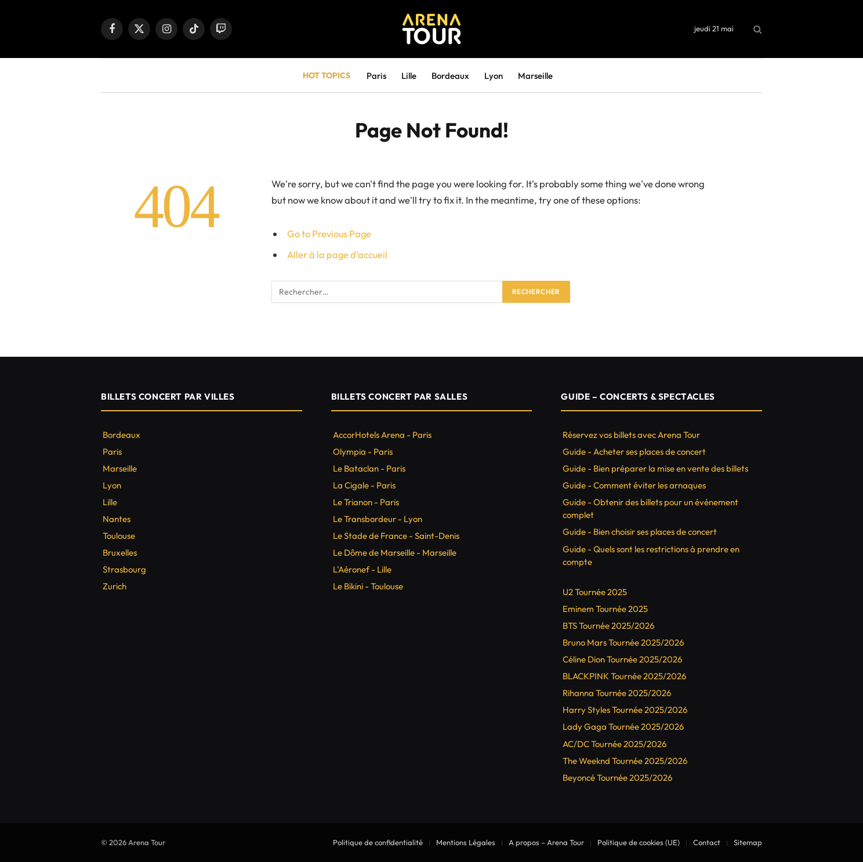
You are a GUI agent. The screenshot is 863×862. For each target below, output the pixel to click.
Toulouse (119, 535)
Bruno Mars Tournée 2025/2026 (623, 642)
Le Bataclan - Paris (369, 468)
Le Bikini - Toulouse (368, 586)
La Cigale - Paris (364, 485)
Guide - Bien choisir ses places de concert (640, 531)
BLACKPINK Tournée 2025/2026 (624, 676)
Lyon (493, 75)
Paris (376, 75)
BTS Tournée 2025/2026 (608, 625)
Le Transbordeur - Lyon (377, 518)
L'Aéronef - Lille (362, 569)
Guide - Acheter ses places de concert (634, 451)
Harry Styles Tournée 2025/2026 (625, 709)
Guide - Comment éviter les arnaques (634, 485)
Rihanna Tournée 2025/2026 (617, 692)
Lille (408, 75)
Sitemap (748, 842)
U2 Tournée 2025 (595, 591)
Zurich (114, 586)
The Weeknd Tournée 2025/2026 (625, 760)
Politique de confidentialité (378, 842)
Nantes (116, 518)
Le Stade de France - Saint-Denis (396, 535)
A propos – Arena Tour (546, 842)
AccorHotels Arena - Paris (382, 434)
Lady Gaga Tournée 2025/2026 (623, 726)
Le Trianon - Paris (366, 502)
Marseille (535, 75)
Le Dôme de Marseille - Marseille (394, 552)
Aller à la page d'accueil (338, 254)
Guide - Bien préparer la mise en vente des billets (655, 468)
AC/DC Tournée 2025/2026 (614, 743)
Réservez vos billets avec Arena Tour (631, 434)
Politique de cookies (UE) (638, 842)
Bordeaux (450, 75)
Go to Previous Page (329, 233)
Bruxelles (120, 552)
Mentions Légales (465, 842)
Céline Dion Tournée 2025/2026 (622, 659)
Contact (706, 842)
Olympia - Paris (363, 451)
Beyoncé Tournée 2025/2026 (617, 777)
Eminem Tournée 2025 (605, 608)
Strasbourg (124, 569)
